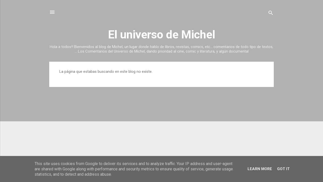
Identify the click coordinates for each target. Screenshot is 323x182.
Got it (283, 169)
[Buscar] (271, 13)
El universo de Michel (161, 34)
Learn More (260, 169)
